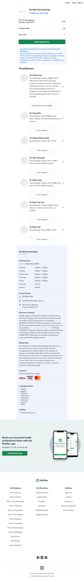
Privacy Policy (68, 510)
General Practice (42, 493)
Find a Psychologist (15, 515)
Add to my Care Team (38, 13)
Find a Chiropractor (15, 510)
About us (68, 493)
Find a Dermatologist (15, 528)
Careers (69, 497)
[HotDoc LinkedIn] (42, 557)
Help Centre (15, 541)
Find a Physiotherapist (15, 501)
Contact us (68, 501)
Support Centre (42, 515)
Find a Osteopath (15, 523)
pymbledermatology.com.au (32, 301)
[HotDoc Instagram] (46, 557)
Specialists (42, 506)
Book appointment (42, 42)
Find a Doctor (15, 493)
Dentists (42, 501)
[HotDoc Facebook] (38, 557)
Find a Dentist (15, 497)
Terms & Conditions (68, 506)
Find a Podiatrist (15, 506)
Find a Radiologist (15, 532)
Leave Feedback (15, 545)
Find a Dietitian (15, 519)
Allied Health (42, 497)
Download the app (15, 453)
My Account (15, 536)
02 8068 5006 (27, 296)
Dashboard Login (42, 510)
